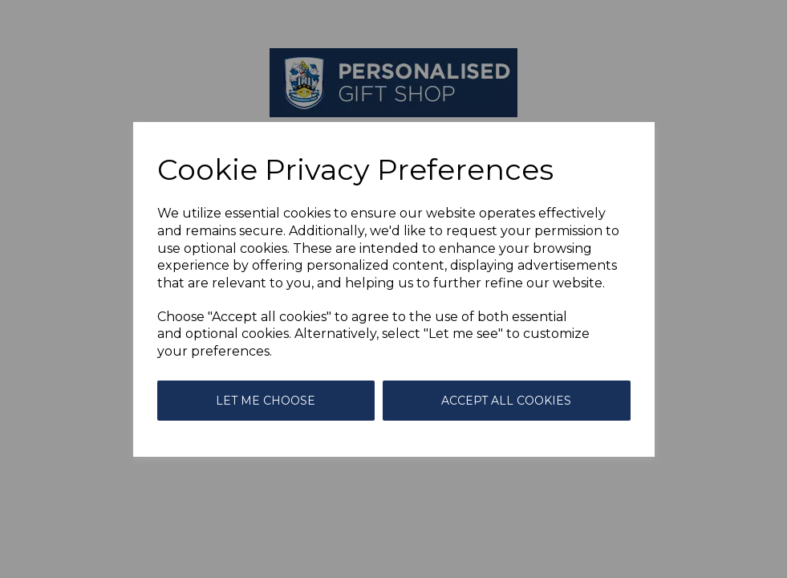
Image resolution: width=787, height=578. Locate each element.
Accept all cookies (506, 400)
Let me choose (265, 400)
